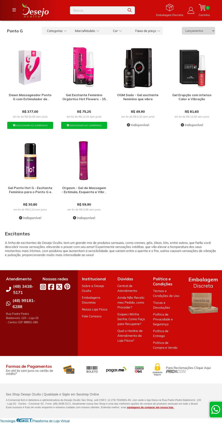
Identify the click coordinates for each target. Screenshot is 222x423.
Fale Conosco (92, 316)
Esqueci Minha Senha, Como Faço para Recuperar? (131, 319)
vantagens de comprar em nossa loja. (150, 407)
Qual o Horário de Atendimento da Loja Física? (130, 335)
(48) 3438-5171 (23, 289)
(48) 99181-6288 (24, 303)
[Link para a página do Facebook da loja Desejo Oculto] (51, 286)
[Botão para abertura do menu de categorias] (14, 10)
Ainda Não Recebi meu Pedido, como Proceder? (130, 302)
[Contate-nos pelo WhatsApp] (215, 409)
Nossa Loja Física (94, 309)
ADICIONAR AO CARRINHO (30, 125)
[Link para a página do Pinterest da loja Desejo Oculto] (67, 286)
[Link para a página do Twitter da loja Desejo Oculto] (59, 286)
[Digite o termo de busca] (97, 10)
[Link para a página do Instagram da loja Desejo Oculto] (43, 286)
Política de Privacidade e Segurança (163, 319)
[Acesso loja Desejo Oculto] (191, 10)
